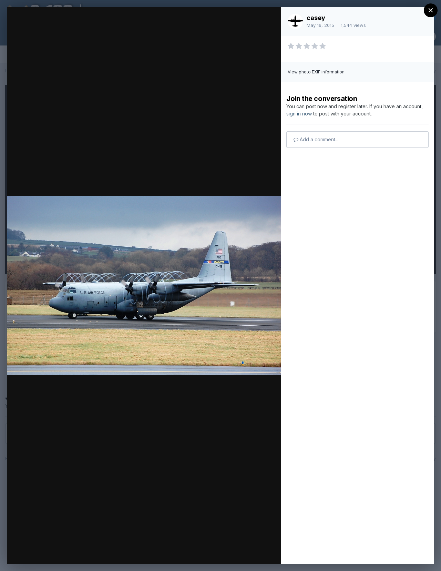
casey (316, 17)
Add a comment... (316, 139)
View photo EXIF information (316, 71)
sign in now (299, 113)
